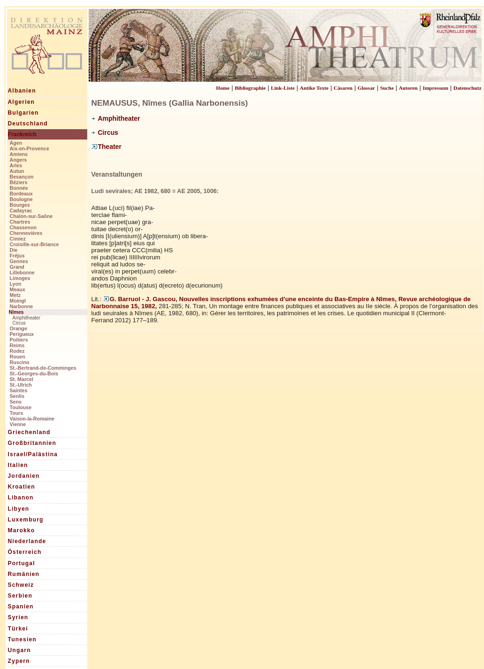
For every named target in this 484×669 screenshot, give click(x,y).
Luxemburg (26, 519)
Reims (17, 345)
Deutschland (28, 123)
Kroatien (21, 486)
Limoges (20, 278)
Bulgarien (23, 112)
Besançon (22, 176)
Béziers (19, 182)
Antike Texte (314, 88)
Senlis (17, 396)
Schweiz (21, 585)
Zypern (19, 661)
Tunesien (22, 639)
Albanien (22, 90)
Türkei (18, 628)
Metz (15, 295)
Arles (16, 165)
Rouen (17, 356)
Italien (18, 465)
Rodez (17, 351)
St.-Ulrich (21, 385)
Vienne (18, 424)
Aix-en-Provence (29, 148)
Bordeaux (21, 193)
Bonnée (19, 188)
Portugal (21, 563)
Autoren (408, 88)
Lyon (16, 284)
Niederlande (27, 541)
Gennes (19, 261)
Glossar (366, 88)
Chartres (20, 222)
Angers (18, 160)
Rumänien (24, 574)
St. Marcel (21, 379)
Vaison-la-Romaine (32, 418)
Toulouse (21, 407)
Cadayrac (21, 210)
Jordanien (24, 476)
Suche (386, 88)
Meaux (17, 289)
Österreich (25, 552)
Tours (16, 413)
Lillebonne (22, 272)
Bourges (20, 205)
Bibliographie (249, 88)
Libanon (21, 497)
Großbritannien (32, 443)
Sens (16, 402)
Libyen (19, 509)
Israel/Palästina (33, 454)
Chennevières (26, 233)
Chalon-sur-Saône (31, 216)
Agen (16, 143)
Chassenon (23, 227)
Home (223, 88)
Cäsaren (343, 88)
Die (14, 250)
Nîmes (16, 312)
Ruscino (20, 362)
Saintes (19, 390)
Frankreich (22, 134)
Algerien (21, 102)
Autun (17, 171)
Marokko (21, 530)
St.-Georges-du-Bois (34, 373)
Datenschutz (468, 88)
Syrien (18, 617)
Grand (17, 267)
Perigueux (22, 334)
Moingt (18, 300)
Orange (18, 328)
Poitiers (19, 339)
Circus (19, 323)
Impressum (435, 88)
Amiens (19, 154)
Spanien (21, 606)
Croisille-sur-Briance (34, 244)
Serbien (20, 595)
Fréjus (17, 255)
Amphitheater (26, 317)
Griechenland (29, 432)
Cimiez (18, 238)
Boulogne (21, 199)
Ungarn (19, 650)
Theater (106, 146)
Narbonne (21, 306)
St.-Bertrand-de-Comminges (43, 368)
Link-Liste (283, 88)
